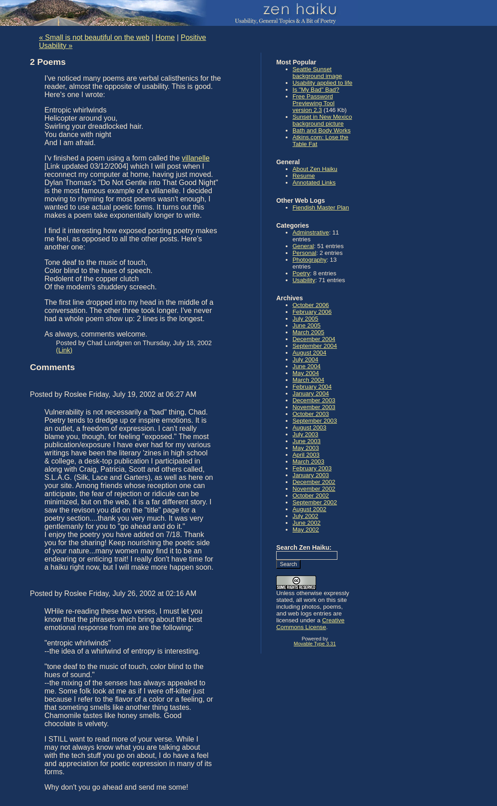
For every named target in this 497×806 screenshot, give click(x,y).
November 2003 (313, 407)
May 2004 (305, 373)
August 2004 (309, 352)
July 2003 (305, 434)
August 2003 (309, 427)
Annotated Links (314, 182)
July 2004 (305, 359)
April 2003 (306, 454)
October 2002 (310, 495)
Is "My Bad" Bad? (315, 89)
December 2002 (313, 482)
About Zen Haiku (314, 169)
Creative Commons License (310, 623)
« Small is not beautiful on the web (94, 37)
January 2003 (310, 475)
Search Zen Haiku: (303, 547)
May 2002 (305, 529)
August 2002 (309, 509)
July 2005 (305, 318)
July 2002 (305, 516)
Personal (304, 252)
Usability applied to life (322, 82)
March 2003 (308, 461)
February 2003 (311, 468)
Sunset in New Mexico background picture (322, 120)
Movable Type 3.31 (315, 643)
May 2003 (305, 448)
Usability (303, 280)
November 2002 (313, 488)
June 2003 (306, 441)
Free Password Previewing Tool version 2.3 (313, 103)
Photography (309, 259)
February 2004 (311, 386)
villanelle (196, 158)
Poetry (301, 273)
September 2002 (314, 502)
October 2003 (310, 413)
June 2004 (306, 366)
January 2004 (310, 393)
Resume (303, 175)
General (303, 246)
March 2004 (308, 379)
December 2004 (313, 339)
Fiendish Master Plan (320, 207)
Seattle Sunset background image (317, 72)
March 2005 (308, 332)
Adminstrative (310, 232)
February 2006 (311, 311)
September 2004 (314, 345)
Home (165, 37)
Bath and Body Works (321, 130)
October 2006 (310, 305)
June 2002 (306, 522)
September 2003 (314, 420)
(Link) (64, 350)
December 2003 (313, 400)
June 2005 (306, 325)
